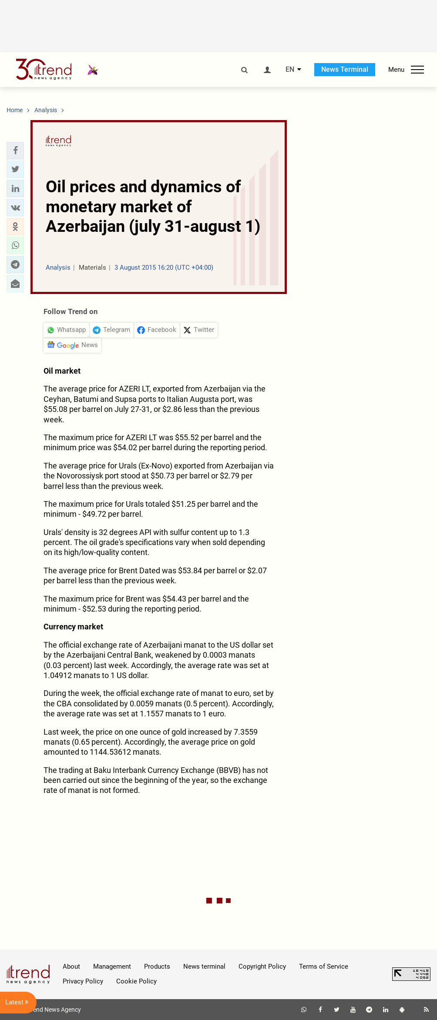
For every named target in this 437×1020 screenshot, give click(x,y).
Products (157, 966)
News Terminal (344, 69)
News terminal (204, 966)
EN (290, 69)
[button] (15, 150)
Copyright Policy (262, 966)
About (71, 966)
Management (112, 966)
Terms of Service (323, 966)
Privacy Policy (83, 981)
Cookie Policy (136, 981)
